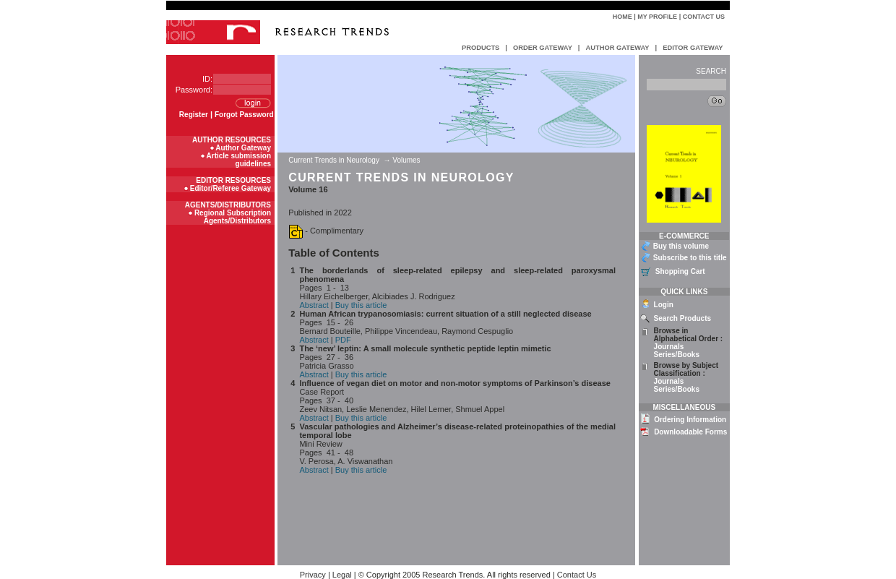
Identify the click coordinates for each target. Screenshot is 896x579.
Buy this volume (681, 246)
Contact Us (704, 16)
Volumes (406, 160)
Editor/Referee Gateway (230, 188)
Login (663, 305)
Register (193, 115)
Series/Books (676, 355)
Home (622, 16)
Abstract (313, 305)
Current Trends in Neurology (334, 160)
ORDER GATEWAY (542, 47)
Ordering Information (690, 420)
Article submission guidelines (239, 160)
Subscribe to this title (690, 258)
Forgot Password (244, 115)
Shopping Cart (680, 271)
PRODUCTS (480, 47)
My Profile (657, 16)
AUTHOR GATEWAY (617, 47)
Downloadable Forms (690, 432)
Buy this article (361, 305)
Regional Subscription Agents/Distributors (232, 217)
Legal (342, 574)
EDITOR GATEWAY (693, 47)
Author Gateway (243, 148)
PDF (343, 339)
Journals (669, 347)
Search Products (682, 318)
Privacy (313, 574)
